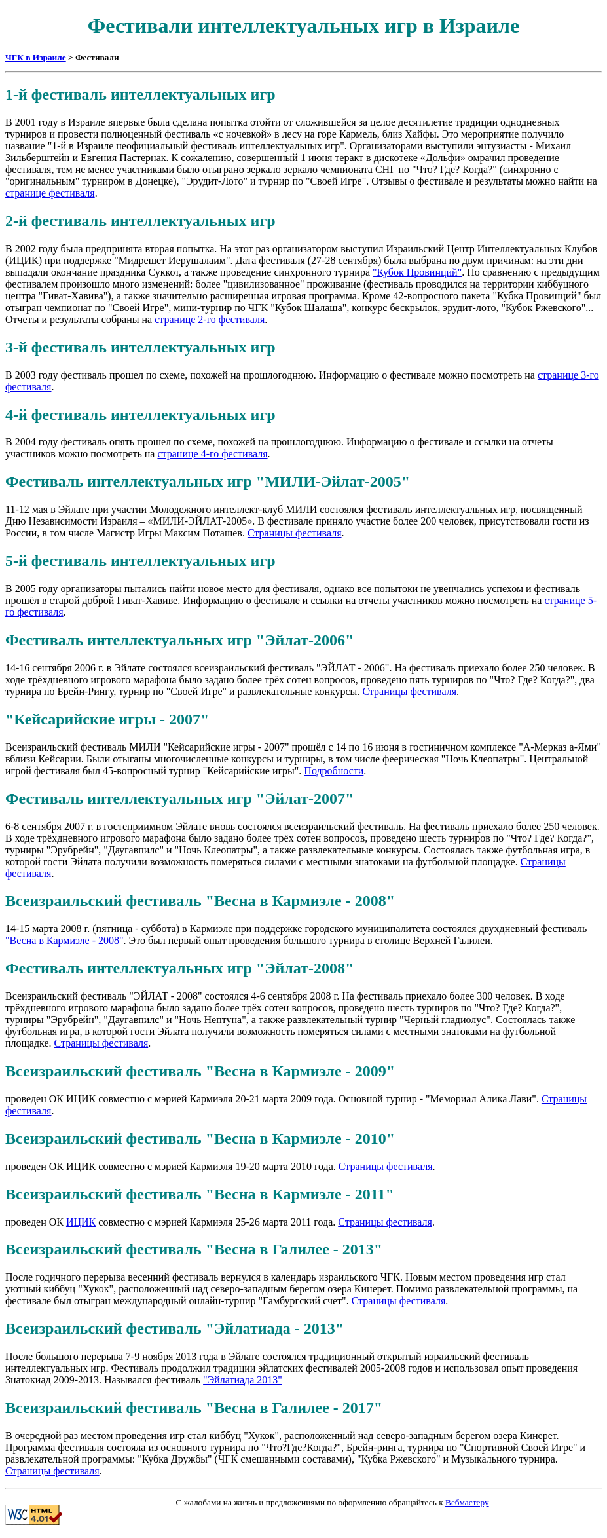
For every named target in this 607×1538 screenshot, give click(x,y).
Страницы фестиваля (295, 532)
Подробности (333, 770)
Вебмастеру (467, 1502)
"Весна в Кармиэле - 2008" (64, 940)
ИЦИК (81, 1222)
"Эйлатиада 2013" (242, 1379)
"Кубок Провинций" (417, 272)
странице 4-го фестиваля (212, 453)
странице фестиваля (50, 192)
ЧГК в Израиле (35, 57)
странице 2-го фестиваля (210, 319)
